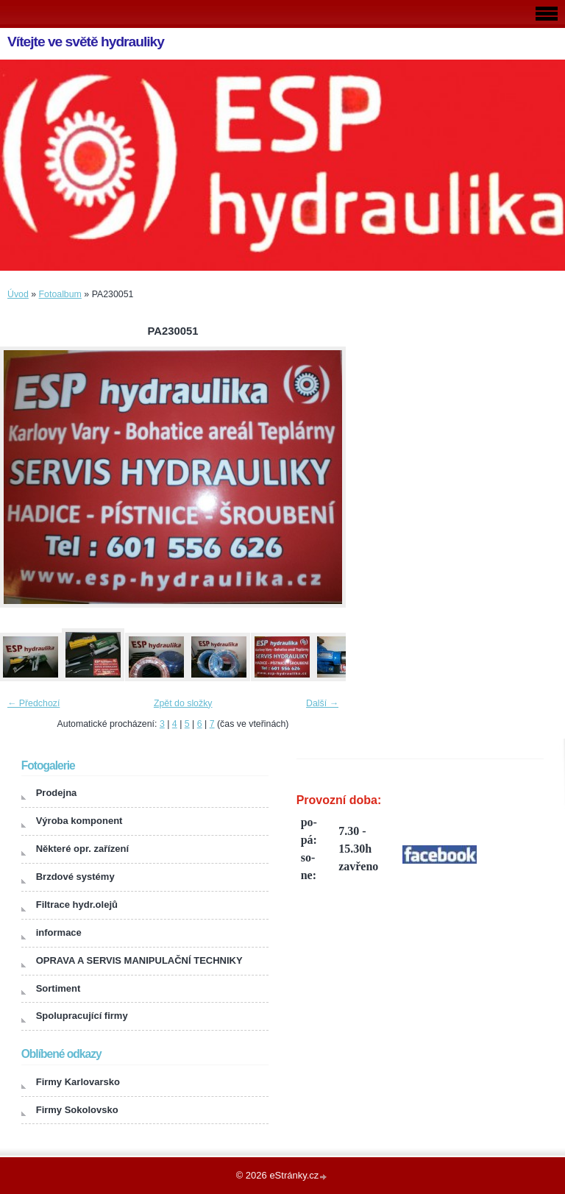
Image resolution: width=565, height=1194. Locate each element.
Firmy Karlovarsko (78, 1081)
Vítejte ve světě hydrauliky (85, 41)
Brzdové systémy (75, 876)
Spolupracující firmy (82, 1015)
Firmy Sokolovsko (77, 1109)
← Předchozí (33, 703)
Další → (322, 703)
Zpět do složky (183, 703)
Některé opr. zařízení (82, 848)
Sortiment (58, 988)
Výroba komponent (79, 820)
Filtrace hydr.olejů (77, 904)
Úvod (18, 294)
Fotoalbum (60, 294)
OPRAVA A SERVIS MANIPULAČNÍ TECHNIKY (139, 960)
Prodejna (56, 792)
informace (59, 932)
